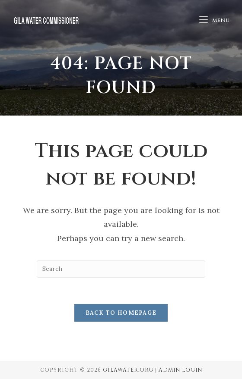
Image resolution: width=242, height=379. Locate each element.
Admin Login (180, 369)
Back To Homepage (121, 312)
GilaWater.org (128, 369)
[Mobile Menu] (214, 20)
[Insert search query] (121, 269)
